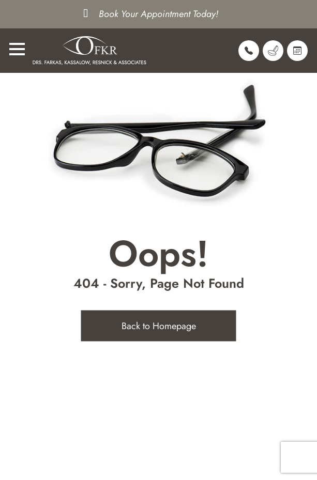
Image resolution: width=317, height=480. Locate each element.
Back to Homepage (159, 326)
